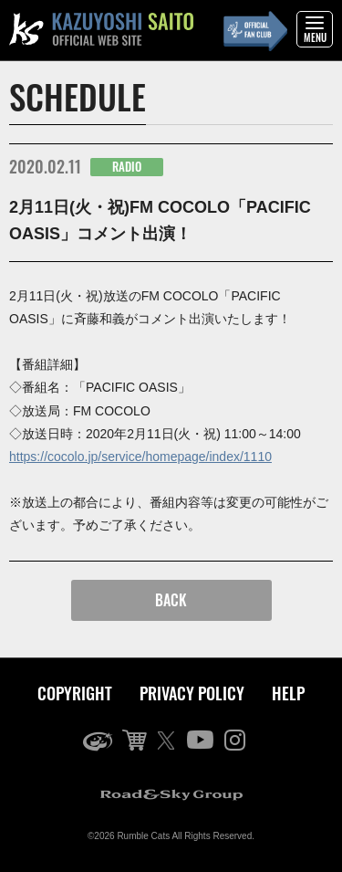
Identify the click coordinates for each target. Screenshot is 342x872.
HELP (288, 693)
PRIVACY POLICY (192, 693)
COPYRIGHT (74, 693)
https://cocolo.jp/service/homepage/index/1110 (140, 456)
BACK (171, 600)
